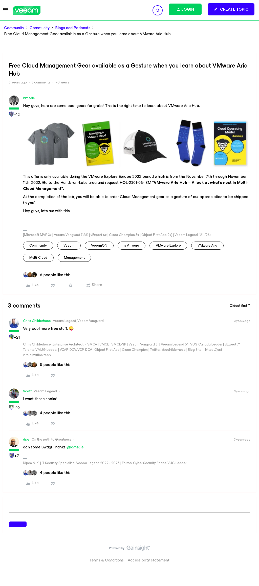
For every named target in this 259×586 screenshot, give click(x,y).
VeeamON (99, 245)
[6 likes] (47, 275)
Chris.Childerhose (37, 320)
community (38, 245)
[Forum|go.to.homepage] (26, 10)
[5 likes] (47, 365)
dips (26, 439)
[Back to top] (249, 553)
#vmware (131, 245)
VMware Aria (207, 245)
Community (14, 28)
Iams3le (29, 98)
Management (74, 258)
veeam (68, 245)
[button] (6, 11)
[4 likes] (47, 413)
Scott (27, 391)
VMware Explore (168, 245)
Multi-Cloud (38, 258)
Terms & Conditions (107, 560)
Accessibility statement (148, 560)
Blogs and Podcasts (72, 28)
